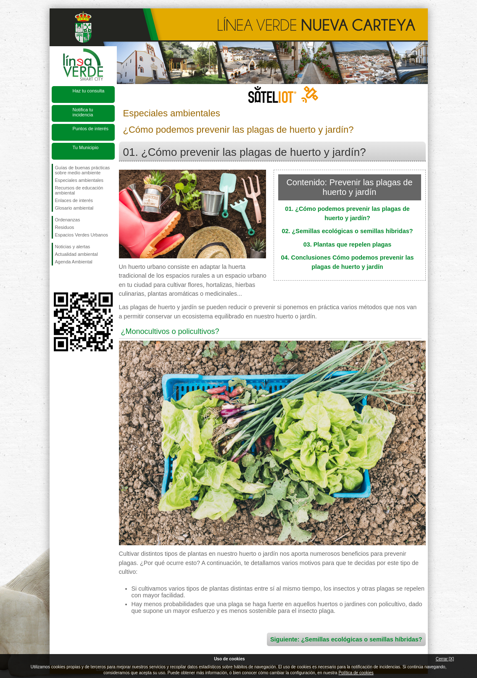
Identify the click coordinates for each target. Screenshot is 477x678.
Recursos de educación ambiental (79, 190)
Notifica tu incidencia (83, 112)
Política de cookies (355, 672)
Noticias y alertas (72, 246)
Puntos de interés (91, 128)
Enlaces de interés (74, 200)
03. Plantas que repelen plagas (347, 244)
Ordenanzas (67, 219)
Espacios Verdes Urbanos (81, 234)
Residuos (64, 227)
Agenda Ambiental (73, 261)
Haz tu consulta (89, 90)
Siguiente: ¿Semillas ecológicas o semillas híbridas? (346, 639)
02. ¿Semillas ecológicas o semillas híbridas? (347, 231)
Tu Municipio (86, 147)
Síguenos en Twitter (71, 279)
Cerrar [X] (445, 659)
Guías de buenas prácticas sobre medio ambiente (82, 170)
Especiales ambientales (79, 180)
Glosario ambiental (74, 207)
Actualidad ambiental (76, 254)
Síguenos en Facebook (57, 279)
